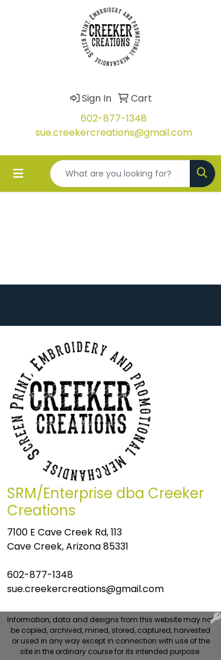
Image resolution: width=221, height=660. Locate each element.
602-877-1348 (114, 118)
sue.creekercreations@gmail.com (113, 132)
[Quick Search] (120, 173)
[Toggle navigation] (18, 173)
